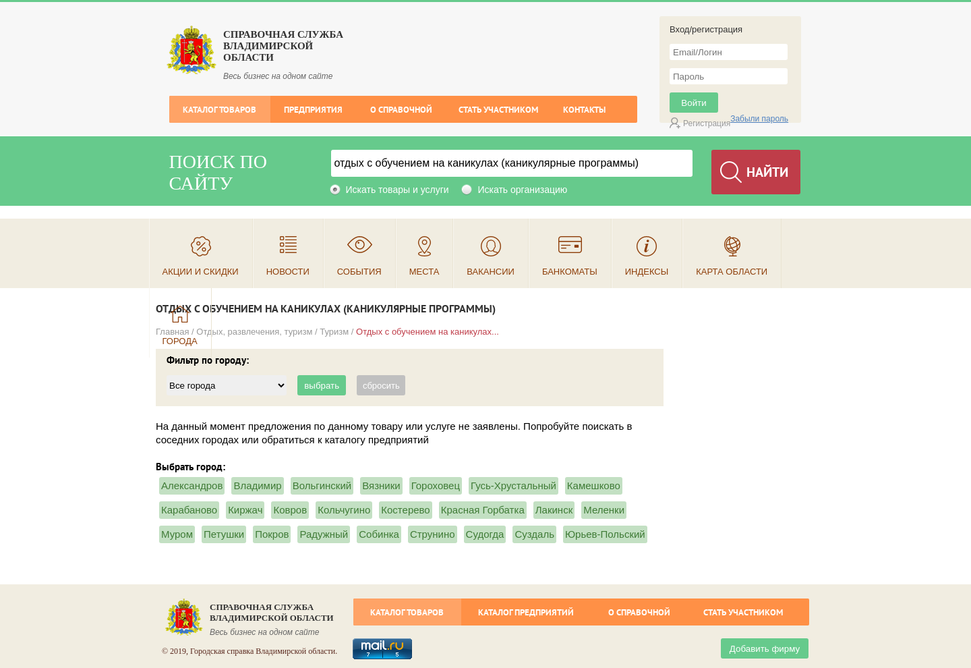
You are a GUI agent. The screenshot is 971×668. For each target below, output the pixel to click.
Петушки (224, 534)
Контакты (584, 109)
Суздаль (534, 534)
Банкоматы (569, 272)
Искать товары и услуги (397, 189)
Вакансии (490, 272)
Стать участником (498, 109)
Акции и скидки (201, 272)
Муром (177, 534)
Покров (272, 534)
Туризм (334, 332)
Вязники (381, 485)
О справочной (401, 109)
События (359, 272)
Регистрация (706, 123)
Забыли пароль (759, 118)
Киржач (245, 510)
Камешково (593, 485)
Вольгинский (322, 485)
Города (180, 341)
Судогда (485, 534)
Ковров (290, 510)
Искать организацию (522, 189)
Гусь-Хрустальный (513, 485)
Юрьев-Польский (605, 534)
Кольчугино (344, 510)
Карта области (731, 272)
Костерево (405, 510)
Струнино (432, 534)
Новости (288, 272)
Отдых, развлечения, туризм (254, 332)
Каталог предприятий (526, 612)
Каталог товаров (219, 109)
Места (424, 272)
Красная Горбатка (483, 510)
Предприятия (313, 109)
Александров (192, 485)
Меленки (603, 510)
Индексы (647, 272)
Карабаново (189, 510)
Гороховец (435, 485)
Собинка (379, 534)
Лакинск (553, 510)
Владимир (257, 485)
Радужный (323, 534)
